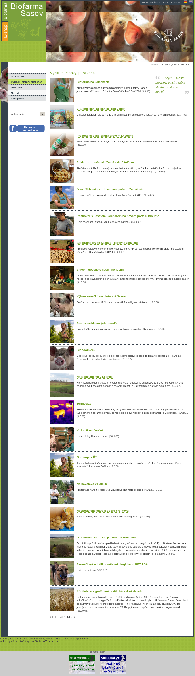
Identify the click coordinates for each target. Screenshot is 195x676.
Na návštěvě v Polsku (92, 484)
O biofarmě (17, 76)
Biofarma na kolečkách (93, 82)
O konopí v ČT (87, 457)
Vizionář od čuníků (90, 430)
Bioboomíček (86, 350)
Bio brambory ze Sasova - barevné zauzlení (107, 242)
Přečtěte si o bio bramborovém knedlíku (105, 135)
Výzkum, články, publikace (26, 82)
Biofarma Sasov (18, 638)
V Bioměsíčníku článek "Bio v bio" (101, 108)
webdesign (6, 641)
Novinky (16, 93)
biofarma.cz (155, 64)
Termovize (84, 403)
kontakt (176, 2)
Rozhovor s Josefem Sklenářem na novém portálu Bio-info (118, 216)
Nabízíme (16, 87)
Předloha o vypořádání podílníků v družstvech (109, 591)
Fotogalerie (17, 98)
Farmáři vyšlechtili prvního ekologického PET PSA (112, 564)
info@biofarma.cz (82, 638)
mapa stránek (151, 2)
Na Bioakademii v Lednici (95, 376)
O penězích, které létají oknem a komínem (106, 537)
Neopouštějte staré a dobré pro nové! (103, 510)
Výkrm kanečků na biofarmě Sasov (101, 296)
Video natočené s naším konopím (100, 269)
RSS (165, 2)
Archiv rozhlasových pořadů (97, 323)
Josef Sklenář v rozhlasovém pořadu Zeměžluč (110, 189)
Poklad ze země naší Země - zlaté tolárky (105, 162)
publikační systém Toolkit (28, 641)
